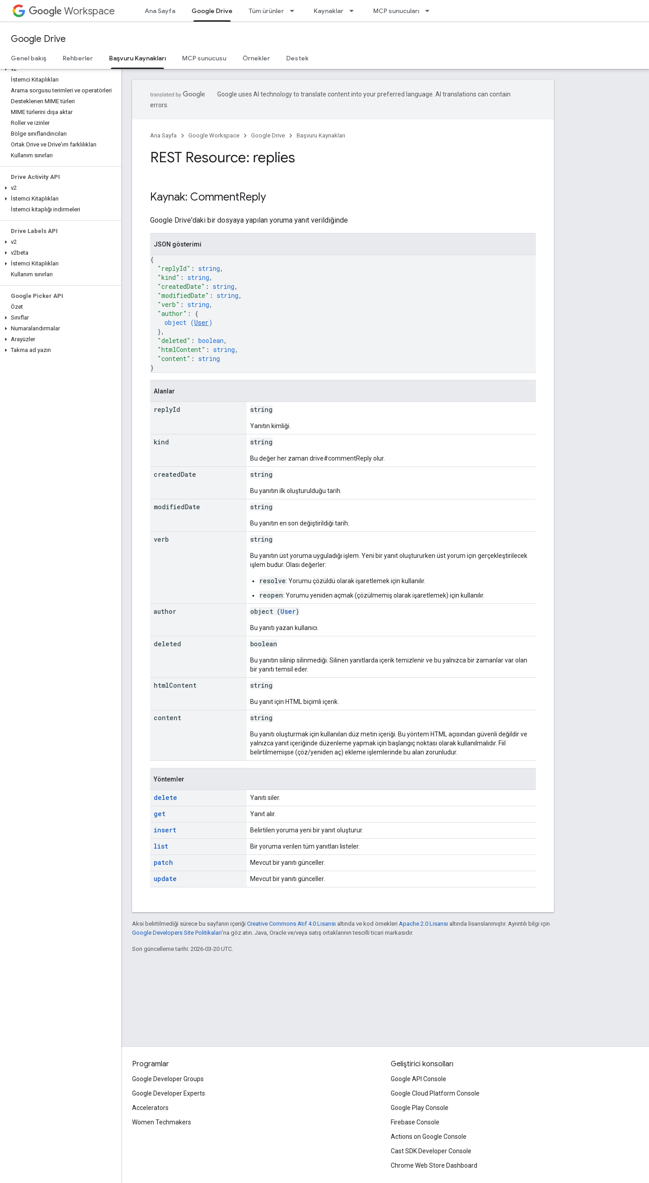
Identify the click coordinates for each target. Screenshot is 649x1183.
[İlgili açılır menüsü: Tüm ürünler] (295, 11)
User (201, 322)
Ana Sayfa (160, 11)
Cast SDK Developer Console (431, 1151)
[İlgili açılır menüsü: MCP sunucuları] (430, 11)
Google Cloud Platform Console (435, 1093)
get (159, 813)
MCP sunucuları (396, 11)
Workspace (72, 11)
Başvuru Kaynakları (321, 135)
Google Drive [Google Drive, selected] (212, 11)
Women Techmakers (161, 1122)
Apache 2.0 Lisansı (423, 923)
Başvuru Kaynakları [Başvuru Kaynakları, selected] (137, 58)
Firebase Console (415, 1122)
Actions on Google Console (428, 1136)
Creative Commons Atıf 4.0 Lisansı (291, 923)
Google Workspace (213, 135)
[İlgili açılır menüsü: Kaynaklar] (354, 11)
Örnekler (256, 58)
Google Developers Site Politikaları (177, 932)
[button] (59, 69)
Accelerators (150, 1107)
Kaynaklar (328, 11)
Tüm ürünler (266, 11)
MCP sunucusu (204, 58)
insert (165, 830)
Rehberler (78, 58)
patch (163, 862)
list (161, 846)
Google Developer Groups (168, 1079)
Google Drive (38, 39)
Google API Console (418, 1079)
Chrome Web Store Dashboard (434, 1165)
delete (165, 797)
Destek (297, 58)
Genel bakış (28, 58)
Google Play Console (419, 1107)
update (165, 878)
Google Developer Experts (168, 1093)
